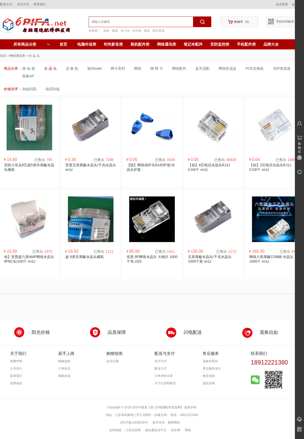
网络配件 (179, 68)
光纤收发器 (282, 68)
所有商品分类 (31, 44)
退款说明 (209, 383)
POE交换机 (254, 68)
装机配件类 (139, 44)
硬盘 (147, 30)
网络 (188, 430)
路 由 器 (28, 68)
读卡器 (125, 30)
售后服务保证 (212, 368)
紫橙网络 (174, 422)
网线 (137, 68)
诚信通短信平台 (155, 430)
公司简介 (16, 368)
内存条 (136, 30)
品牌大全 (271, 44)
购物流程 (64, 361)
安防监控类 (219, 44)
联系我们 (40, 4)
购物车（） (239, 22)
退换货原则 (210, 361)
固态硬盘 (159, 30)
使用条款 (16, 383)
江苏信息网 (133, 430)
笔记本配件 (193, 44)
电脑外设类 (86, 44)
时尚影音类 (113, 44)
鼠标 (106, 30)
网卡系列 (118, 68)
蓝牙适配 (202, 68)
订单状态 (64, 368)
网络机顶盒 (227, 68)
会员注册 (112, 361)
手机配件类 (246, 44)
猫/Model (94, 68)
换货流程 (209, 376)
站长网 (175, 430)
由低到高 (29, 89)
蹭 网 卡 (156, 68)
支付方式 (23, 4)
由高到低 (53, 89)
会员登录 (282, 4)
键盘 (115, 30)
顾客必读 (64, 376)
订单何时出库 (164, 376)
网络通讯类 (166, 44)
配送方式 (6, 4)
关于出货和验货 (165, 383)
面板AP (28, 76)
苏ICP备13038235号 (134, 422)
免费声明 (16, 361)
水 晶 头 (50, 68)
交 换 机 (72, 68)
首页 (63, 44)
